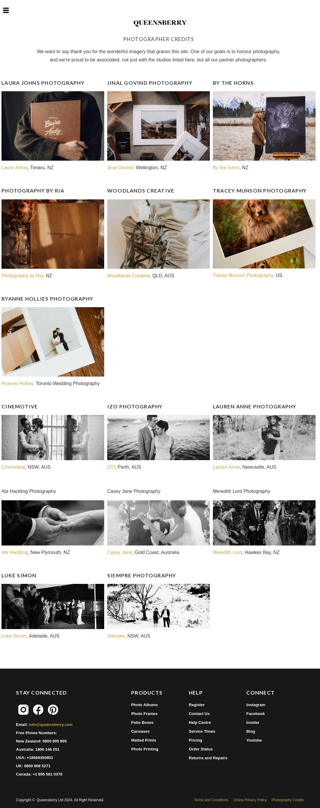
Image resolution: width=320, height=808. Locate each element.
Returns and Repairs (208, 758)
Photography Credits (288, 800)
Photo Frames (144, 713)
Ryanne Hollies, (18, 383)
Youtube (254, 740)
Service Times (202, 731)
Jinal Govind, (121, 167)
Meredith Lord (227, 552)
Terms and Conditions (211, 800)
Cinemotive (13, 467)
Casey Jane (119, 552)
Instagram (255, 705)
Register (197, 705)
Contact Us (199, 713)
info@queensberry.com (51, 724)
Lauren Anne (226, 467)
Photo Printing (144, 749)
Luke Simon (14, 635)
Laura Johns (14, 167)
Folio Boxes (142, 722)
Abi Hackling (14, 552)
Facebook (255, 713)
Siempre (116, 635)
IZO (111, 467)
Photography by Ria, (23, 275)
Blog (250, 731)
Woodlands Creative (128, 275)
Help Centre (200, 722)
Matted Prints (143, 740)
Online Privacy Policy (250, 800)
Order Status (201, 749)
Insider (252, 722)
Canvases (140, 731)
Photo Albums (144, 705)
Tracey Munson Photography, (243, 275)
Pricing (195, 740)
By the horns (226, 167)
